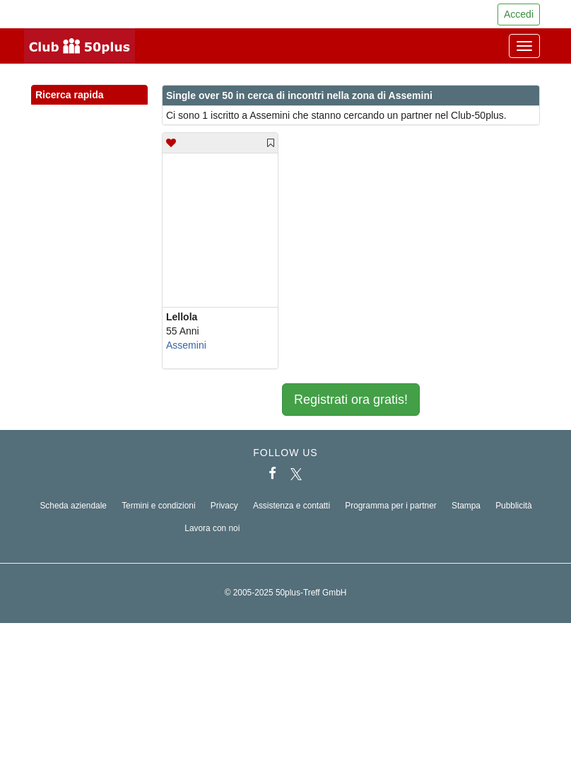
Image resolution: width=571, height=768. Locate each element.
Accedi (519, 14)
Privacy (224, 506)
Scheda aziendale (73, 506)
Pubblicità (513, 506)
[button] (123, 110)
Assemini (186, 345)
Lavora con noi (212, 528)
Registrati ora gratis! (351, 399)
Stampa (466, 506)
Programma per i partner (391, 506)
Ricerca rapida (89, 95)
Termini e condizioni (158, 506)
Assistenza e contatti (291, 506)
